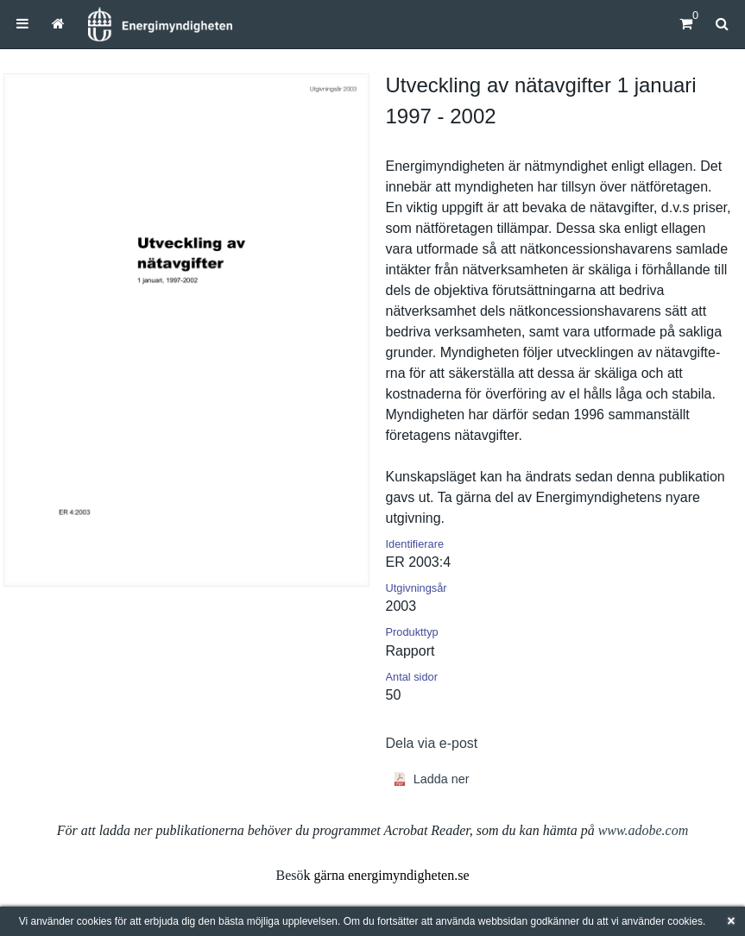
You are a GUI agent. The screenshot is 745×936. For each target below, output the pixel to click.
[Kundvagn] (686, 24)
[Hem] (159, 24)
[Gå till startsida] (58, 24)
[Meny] (22, 24)
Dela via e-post (432, 743)
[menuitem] (22, 24)
